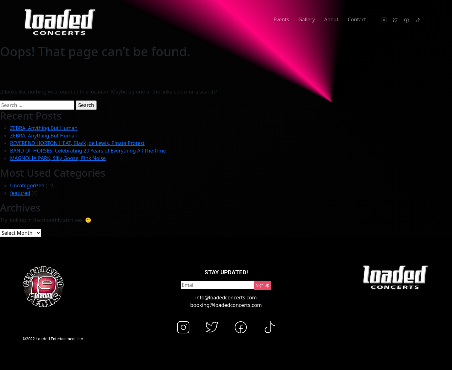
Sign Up (262, 285)
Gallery (307, 19)
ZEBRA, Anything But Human (44, 128)
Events (281, 19)
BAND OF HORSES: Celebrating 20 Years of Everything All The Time (88, 150)
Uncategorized (27, 185)
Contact (357, 19)
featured (20, 193)
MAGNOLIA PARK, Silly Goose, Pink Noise (58, 158)
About (331, 19)
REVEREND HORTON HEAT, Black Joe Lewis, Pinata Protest (77, 143)
